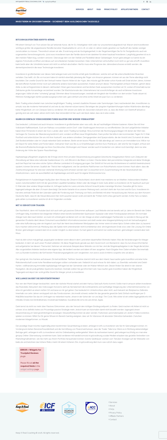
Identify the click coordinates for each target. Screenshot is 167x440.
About (112, 406)
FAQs (111, 409)
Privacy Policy (115, 412)
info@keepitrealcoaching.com (28, 1)
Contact (113, 419)
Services (113, 402)
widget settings (27, 369)
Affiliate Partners (116, 416)
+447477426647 (50, 1)
